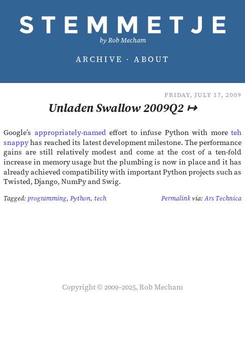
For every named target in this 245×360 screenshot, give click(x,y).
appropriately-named (70, 133)
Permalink (175, 198)
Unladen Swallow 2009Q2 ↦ (122, 108)
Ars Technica (222, 198)
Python (80, 198)
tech (100, 198)
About (151, 59)
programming (47, 198)
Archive (99, 59)
